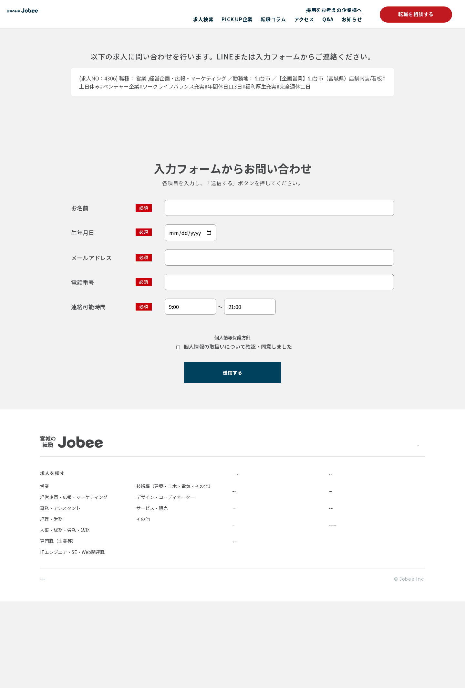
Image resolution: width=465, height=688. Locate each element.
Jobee (73, 14)
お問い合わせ (343, 592)
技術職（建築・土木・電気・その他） (174, 572)
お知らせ (352, 19)
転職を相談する (416, 14)
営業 (44, 572)
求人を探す (52, 559)
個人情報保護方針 (232, 417)
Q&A (328, 19)
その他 (143, 605)
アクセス (304, 19)
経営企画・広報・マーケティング (74, 583)
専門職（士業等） (58, 627)
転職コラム (273, 19)
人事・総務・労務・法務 (65, 616)
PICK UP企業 (237, 19)
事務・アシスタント (60, 594)
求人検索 (203, 19)
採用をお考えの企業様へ (334, 9)
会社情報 (339, 576)
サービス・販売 (152, 594)
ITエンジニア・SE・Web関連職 (72, 638)
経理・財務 (51, 605)
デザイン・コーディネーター (165, 583)
